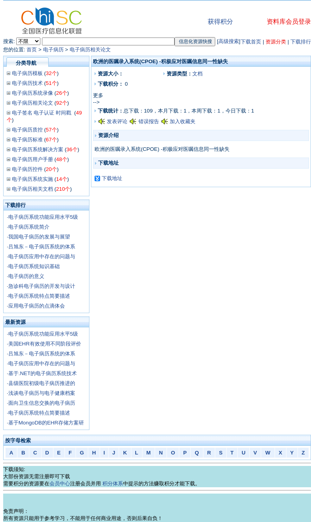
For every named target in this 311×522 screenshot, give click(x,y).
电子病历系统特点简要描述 (39, 296)
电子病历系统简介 (28, 227)
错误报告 (148, 121)
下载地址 (112, 178)
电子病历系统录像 (32, 93)
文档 (197, 74)
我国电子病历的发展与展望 (39, 237)
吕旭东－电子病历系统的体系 (41, 247)
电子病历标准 (27, 140)
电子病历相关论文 (90, 50)
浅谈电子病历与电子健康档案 (41, 393)
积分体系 (112, 483)
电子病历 (53, 50)
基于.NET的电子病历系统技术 (42, 373)
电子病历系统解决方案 (37, 149)
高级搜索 (228, 41)
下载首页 (251, 42)
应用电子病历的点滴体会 (36, 306)
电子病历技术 (27, 83)
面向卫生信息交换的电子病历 (41, 403)
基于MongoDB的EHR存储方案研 (46, 423)
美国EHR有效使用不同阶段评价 (44, 344)
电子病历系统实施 (32, 179)
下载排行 (300, 42)
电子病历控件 (27, 169)
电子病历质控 (27, 130)
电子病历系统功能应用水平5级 (43, 217)
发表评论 (117, 121)
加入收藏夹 (182, 121)
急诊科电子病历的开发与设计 (41, 286)
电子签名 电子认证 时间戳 (42, 113)
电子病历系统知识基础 (34, 266)
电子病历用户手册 (32, 159)
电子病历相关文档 (32, 189)
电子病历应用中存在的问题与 (41, 256)
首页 (32, 50)
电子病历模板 (27, 73)
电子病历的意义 (26, 276)
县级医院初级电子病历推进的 (41, 383)
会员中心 (59, 483)
